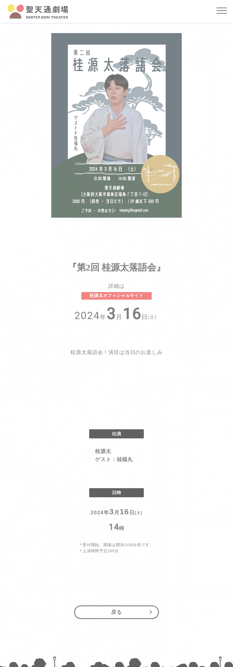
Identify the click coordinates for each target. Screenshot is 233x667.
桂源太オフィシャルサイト (116, 295)
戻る (116, 612)
